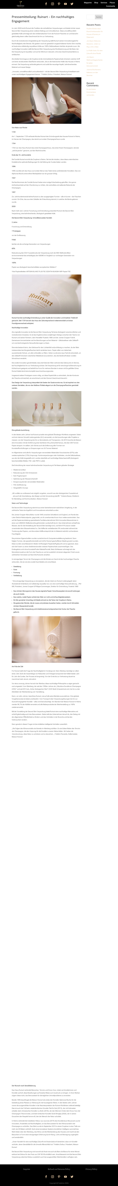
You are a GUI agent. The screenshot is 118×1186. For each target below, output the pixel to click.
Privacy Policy (91, 1169)
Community (110, 6)
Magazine (88, 3)
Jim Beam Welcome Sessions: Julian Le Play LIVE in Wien (93, 44)
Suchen (99, 17)
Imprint (26, 1169)
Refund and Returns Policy (59, 1169)
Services (104, 3)
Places (112, 3)
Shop (96, 3)
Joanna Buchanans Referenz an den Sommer (94, 72)
